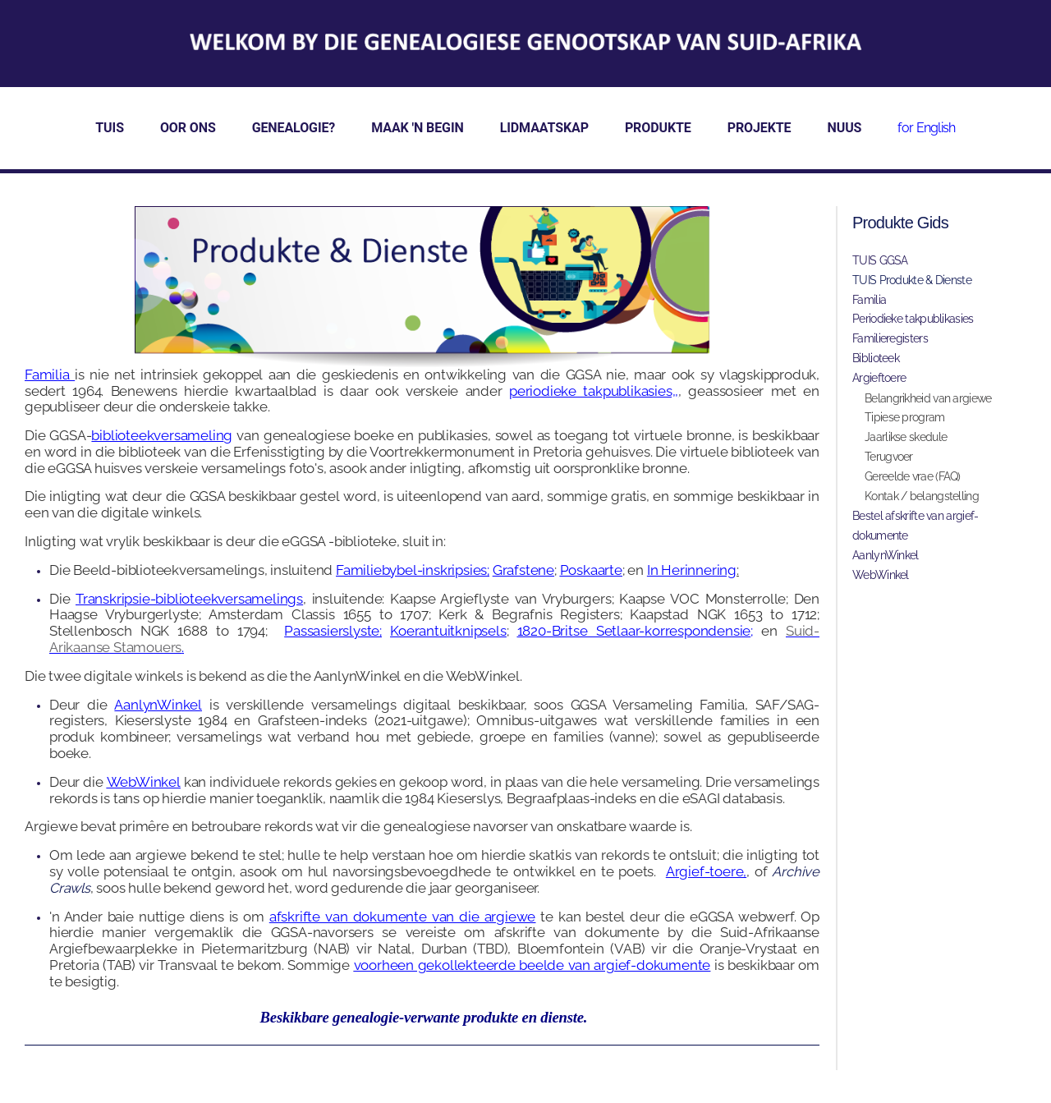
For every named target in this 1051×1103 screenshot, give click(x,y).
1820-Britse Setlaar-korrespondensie (633, 631)
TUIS (109, 128)
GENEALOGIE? (294, 128)
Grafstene (523, 570)
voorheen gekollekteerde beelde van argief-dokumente (532, 965)
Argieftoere (879, 377)
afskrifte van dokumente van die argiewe (402, 916)
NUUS (845, 128)
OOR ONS (188, 128)
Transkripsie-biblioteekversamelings (189, 599)
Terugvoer (889, 456)
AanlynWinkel (158, 704)
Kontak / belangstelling (922, 496)
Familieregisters (890, 338)
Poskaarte (591, 570)
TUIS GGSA (880, 260)
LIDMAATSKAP (544, 128)
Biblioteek (875, 358)
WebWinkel (144, 782)
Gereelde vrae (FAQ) (913, 476)
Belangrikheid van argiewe (928, 398)
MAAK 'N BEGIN (417, 128)
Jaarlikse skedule (906, 436)
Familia (869, 299)
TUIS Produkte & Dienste (911, 280)
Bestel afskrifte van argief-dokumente (915, 525)
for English (926, 128)
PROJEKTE (759, 128)
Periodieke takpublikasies (913, 318)
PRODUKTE (658, 128)
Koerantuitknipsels (448, 631)
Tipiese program (905, 417)
